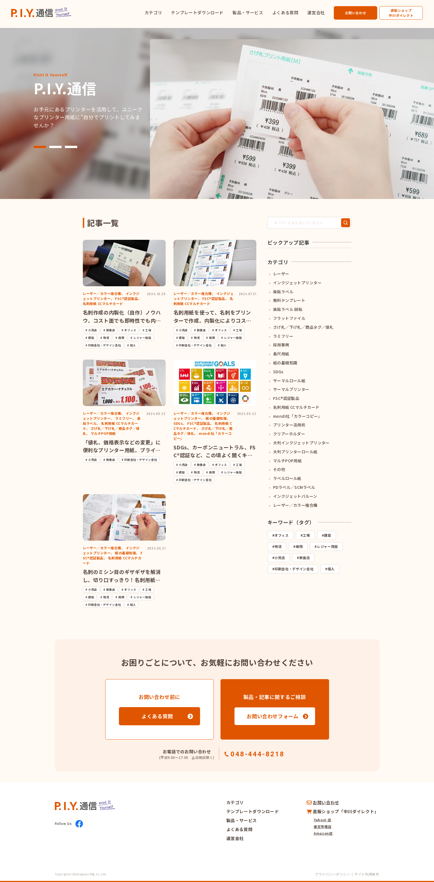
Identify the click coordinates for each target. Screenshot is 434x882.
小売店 (280, 557)
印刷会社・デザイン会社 (294, 568)
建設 (327, 535)
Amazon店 (323, 833)
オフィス (282, 535)
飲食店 (304, 557)
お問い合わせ (355, 12)
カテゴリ (153, 12)
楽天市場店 (322, 826)
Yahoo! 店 (322, 819)
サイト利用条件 (367, 874)
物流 (278, 546)
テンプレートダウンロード (197, 12)
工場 (306, 535)
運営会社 (316, 12)
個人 (331, 568)
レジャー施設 (327, 546)
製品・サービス (248, 12)
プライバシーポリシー (332, 874)
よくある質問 (285, 12)
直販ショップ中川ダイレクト (401, 13)
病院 (299, 546)
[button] (40, 147)
